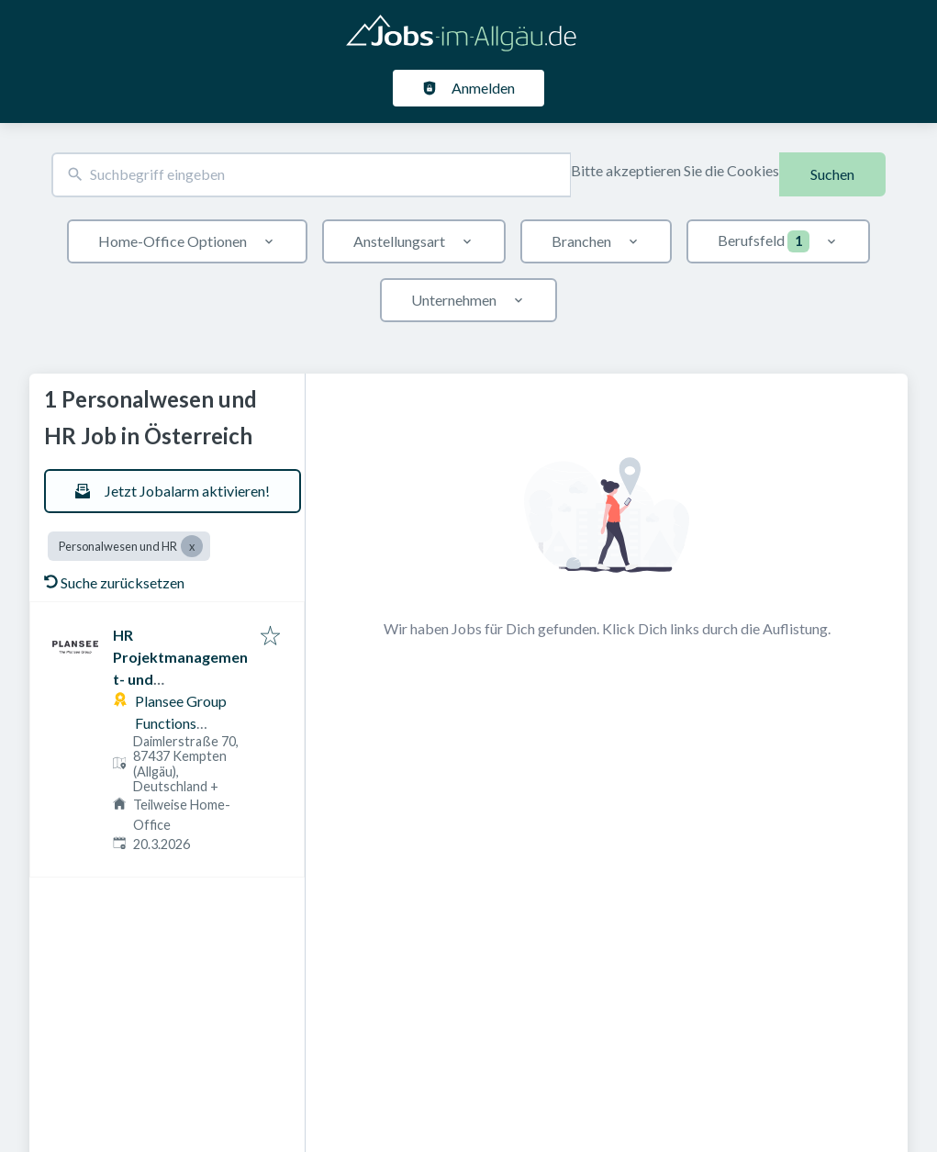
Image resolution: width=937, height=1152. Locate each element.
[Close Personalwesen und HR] (192, 546)
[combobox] (311, 174)
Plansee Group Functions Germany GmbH (187, 723)
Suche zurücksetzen (114, 582)
